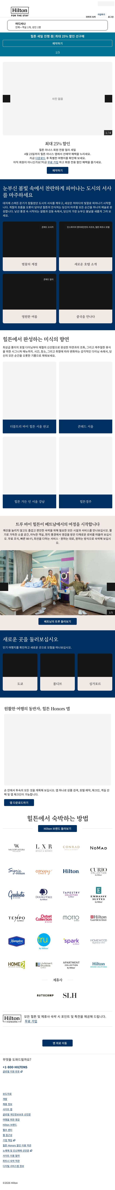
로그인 (111, 16)
